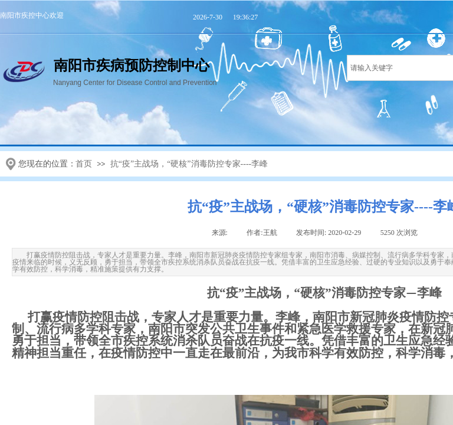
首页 (84, 163)
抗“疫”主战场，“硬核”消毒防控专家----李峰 (189, 163)
